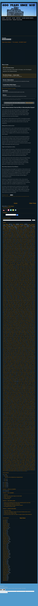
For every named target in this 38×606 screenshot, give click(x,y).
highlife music (25, 418)
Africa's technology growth (26, 271)
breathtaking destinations (6, 387)
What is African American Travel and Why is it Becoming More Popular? (18, 107)
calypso (34, 387)
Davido (25, 326)
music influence (25, 435)
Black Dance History (29, 301)
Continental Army (28, 323)
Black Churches (10, 301)
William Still (16, 379)
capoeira (5, 388)
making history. (12, 432)
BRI (26, 299)
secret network (5, 449)
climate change (28, 389)
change (29, 388)
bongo (15, 386)
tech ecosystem (17, 262)
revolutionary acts (5, 447)
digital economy (13, 399)
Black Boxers (5, 301)
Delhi (33, 326)
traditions (33, 464)
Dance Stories (5, 326)
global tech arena (26, 415)
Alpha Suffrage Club (27, 293)
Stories (33, 370)
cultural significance (6, 257)
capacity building (32, 255)
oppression (9, 437)
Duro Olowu (16, 330)
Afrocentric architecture (31, 292)
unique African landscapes (28, 467)
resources (32, 446)
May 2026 (4, 521)
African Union (14, 278)
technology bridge (32, 461)
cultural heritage (19, 229)
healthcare (26, 417)
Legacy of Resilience (31, 352)
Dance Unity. (9, 326)
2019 (5, 486)
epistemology (13, 407)
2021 (5, 483)
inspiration (21, 425)
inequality (7, 423)
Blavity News (13, 228)
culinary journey (33, 395)
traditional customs (9, 464)
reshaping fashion (5, 446)
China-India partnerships (21, 320)
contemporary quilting (18, 393)
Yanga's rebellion (32, 379)
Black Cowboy (15, 301)
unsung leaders (20, 468)
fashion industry (33, 240)
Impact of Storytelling (17, 342)
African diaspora (27, 228)
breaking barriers (26, 255)
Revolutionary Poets (21, 365)
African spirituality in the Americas (29, 285)
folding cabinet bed (27, 410)
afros (4, 382)
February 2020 (5, 566)
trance (4, 465)
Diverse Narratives (23, 328)
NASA (4, 358)
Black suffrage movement (12, 312)
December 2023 (5, 523)
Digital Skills (18, 328)
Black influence (9, 309)
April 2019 (4, 579)
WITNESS (13, 378)
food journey (7, 411)
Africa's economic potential (16, 270)
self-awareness (23, 449)
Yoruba (30, 254)
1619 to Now (19, 266)
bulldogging (23, 387)
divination (26, 401)
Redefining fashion (22, 364)
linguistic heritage (8, 431)
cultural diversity (32, 396)
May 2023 (4, 532)
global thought (32, 415)
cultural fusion (28, 230)
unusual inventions (31, 468)
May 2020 (4, 562)
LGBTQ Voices (14, 351)
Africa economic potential (21, 268)
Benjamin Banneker (12, 300)
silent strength (22, 451)
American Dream (25, 294)
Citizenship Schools (23, 321)
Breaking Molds (29, 314)
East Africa (20, 330)
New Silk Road (27, 359)
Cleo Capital (8, 322)
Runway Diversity (32, 366)
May (5, 479)
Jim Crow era (12, 349)
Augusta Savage (17, 299)
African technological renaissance (24, 286)
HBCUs (21, 338)
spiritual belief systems (15, 454)
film (29, 409)
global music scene (8, 415)
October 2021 (5, 540)
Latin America (27, 251)
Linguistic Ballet (12, 353)
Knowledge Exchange (21, 251)
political (10, 440)
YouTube (33, 227)
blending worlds (5, 386)
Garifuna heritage (5, 335)
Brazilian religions (17, 314)
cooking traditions (31, 393)
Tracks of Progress (9, 374)
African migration (20, 284)
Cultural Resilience (24, 247)
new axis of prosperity (17, 436)
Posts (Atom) (11, 206)
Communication (32, 322)
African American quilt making (22, 243)
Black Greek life (30, 302)
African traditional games (11, 287)
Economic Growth (13, 231)
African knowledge (9, 284)
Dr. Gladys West (21, 329)
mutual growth (30, 435)
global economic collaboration (8, 414)
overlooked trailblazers (16, 438)
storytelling (4, 262)
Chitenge (10, 321)
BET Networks (7, 228)
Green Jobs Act (8, 337)
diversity (24, 234)
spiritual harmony (27, 454)
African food (8, 283)
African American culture (28, 233)
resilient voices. (28, 446)
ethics (10, 408)
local (21, 431)
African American (5, 243)
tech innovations (5, 459)
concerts (22, 392)
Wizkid (20, 379)
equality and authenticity (26, 407)
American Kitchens (7, 295)
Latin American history (12, 352)
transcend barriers (8, 465)
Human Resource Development (11, 341)
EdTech (4, 331)
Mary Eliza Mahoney (11, 355)
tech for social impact (20, 458)
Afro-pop (21, 292)
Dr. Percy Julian (5, 330)
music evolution (19, 435)
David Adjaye (21, 326)
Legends (4, 353)
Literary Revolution (23, 353)
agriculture (8, 382)
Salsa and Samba (20, 367)
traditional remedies (22, 464)
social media (20, 452)
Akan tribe (8, 293)
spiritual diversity (21, 454)
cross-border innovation (13, 395)
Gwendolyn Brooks (15, 338)
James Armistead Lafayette (7, 348)
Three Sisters (24, 373)
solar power (9, 453)
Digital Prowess (5, 328)
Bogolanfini (5, 314)
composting (18, 392)
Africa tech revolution (29, 268)
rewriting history (19, 447)
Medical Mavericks (9, 356)
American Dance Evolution (18, 294)
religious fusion (23, 445)
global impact (14, 259)
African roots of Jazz (21, 285)
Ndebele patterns (22, 359)
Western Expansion (29, 378)
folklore (32, 410)
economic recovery (23, 240)
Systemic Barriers (5, 372)
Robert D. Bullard (8, 366)
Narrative (15, 358)
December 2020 (5, 553)
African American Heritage (17, 272)
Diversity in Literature (9, 248)
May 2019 (4, 577)
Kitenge (31, 350)
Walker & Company (18, 378)
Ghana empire (17, 335)
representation (33, 241)
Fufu (15, 334)
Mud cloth (26, 357)
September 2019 (6, 572)
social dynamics (10, 452)
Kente (25, 350)
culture (21, 234)
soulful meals (24, 453)
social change (20, 261)
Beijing (8, 300)
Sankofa (28, 367)
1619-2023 (23, 266)
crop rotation (30, 394)
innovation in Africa (8, 425)
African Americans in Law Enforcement (21, 276)
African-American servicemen (28, 288)
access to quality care (25, 380)
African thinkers (5, 287)
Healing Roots (32, 338)
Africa (23, 228)
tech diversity (9, 458)
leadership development (32, 429)
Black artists (11, 306)
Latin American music (9, 252)
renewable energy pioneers (30, 445)
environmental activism (19, 406)
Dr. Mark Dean (32, 329)
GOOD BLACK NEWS (20, 334)
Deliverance (6, 494)
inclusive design (22, 421)
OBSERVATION (32, 232)
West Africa (22, 254)
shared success (5, 451)
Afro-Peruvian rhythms (13, 291)
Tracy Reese (14, 374)
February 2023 (5, 536)
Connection (23, 323)
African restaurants (14, 285)
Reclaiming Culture (28, 363)
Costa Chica (33, 323)
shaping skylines (20, 450)
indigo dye (25, 422)
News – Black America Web (9, 227)
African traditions (18, 287)
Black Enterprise (31, 224)
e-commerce (10, 402)
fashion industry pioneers (9, 409)
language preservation (23, 428)
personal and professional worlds (8, 439)
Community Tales (11, 323)
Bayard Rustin (30, 299)
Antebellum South (8, 297)
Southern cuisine (23, 236)
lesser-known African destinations (14, 430)
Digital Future (20, 327)
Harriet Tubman (27, 249)
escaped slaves (6, 408)
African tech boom (16, 286)
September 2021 (6, 541)
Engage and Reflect (26, 331)
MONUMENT (27, 252)
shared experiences (9, 261)
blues (22, 255)
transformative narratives (27, 465)
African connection (18, 279)
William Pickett (12, 379)
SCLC (11, 367)
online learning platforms (31, 436)
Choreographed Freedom (16, 321)
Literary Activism (18, 353)
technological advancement (7, 460)
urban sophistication (31, 469)
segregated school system (16, 449)
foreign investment (18, 411)
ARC (5, 231)
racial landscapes (8, 444)
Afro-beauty (19, 291)
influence (33, 259)
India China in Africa (24, 343)
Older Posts (32, 203)
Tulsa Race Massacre (11, 254)
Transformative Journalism (31, 374)
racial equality (28, 241)
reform (8, 445)
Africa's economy (32, 270)
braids (21, 386)
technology (27, 461)
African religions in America (6, 285)
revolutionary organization (12, 447)
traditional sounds (28, 464)
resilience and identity (12, 446)
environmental (13, 406)
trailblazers (4, 263)
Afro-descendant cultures (25, 291)
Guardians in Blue (21, 337)
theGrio (22, 224)
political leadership (15, 440)
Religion (27, 364)
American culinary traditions (27, 295)
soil (6, 453)
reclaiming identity (31, 444)
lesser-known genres (22, 430)
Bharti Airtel (22, 300)
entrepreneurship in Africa (6, 406)
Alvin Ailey (32, 293)
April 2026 (4, 522)
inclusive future (27, 421)
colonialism (8, 256)
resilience (19, 228)
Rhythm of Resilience (29, 365)
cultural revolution (32, 256)
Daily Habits (29, 247)
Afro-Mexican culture (31, 290)
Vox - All (31, 226)
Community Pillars (5, 323)
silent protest (16, 451)
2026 (5, 474)
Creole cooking (12, 324)
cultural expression (20, 256)
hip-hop (29, 418)
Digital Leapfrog (32, 327)
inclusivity (15, 241)
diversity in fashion (5, 258)
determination (12, 257)
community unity (8, 392)
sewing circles (10, 450)
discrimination (23, 400)
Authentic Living (22, 299)
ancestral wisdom (31, 382)
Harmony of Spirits (25, 338)
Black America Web (20, 227)
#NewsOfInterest (17, 225)
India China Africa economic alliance (15, 343)
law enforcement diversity (15, 429)
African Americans (12, 276)
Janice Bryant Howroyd (21, 348)
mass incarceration (25, 432)
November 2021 (5, 539)
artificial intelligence (12, 255)
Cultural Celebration (29, 324)
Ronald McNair (27, 366)
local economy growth (26, 431)
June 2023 (4, 531)
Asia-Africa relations (26, 298)
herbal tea (30, 417)
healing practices (22, 417)
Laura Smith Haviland (19, 352)
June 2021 (4, 545)
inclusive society (21, 422)
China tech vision (10, 319)
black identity (16, 385)
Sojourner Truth (9, 234)
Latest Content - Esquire (22, 226)
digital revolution (26, 257)
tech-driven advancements (25, 459)
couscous (4, 394)
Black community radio (11, 307)
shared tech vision (11, 451)
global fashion (29, 414)
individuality (29, 422)
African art (13, 244)
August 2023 (5, 528)
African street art (10, 286)
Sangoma (24, 367)
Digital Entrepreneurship (13, 327)
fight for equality (6, 241)
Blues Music (28, 313)
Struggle (13, 371)
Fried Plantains (11, 334)
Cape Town (18, 316)
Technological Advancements (26, 372)
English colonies (32, 331)
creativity (21, 394)
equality (29, 240)
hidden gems (23, 259)
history (15, 229)
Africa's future (32, 242)
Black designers (26, 307)
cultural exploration (18, 196)
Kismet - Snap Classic (7, 497)
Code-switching (13, 322)
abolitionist (11, 380)
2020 (5, 485)
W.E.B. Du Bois (17, 254)
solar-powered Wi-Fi (15, 453)
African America (10, 272)
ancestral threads (25, 382)
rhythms (32, 447)
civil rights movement (22, 230)
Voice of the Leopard (7, 510)
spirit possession (8, 454)
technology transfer (6, 229)
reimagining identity (16, 445)
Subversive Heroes (17, 371)
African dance (18, 244)
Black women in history (20, 312)
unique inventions (8, 468)
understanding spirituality (20, 467)
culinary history (28, 395)
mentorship (19, 241)
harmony (17, 417)
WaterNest (23, 378)
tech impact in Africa (27, 458)
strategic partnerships (10, 262)
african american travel (12, 196)
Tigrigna (28, 373)
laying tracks (22, 429)
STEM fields (14, 367)
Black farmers (9, 308)
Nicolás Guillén (26, 360)
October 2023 (5, 526)
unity (17, 242)
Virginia (31, 377)
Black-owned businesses (23, 313)
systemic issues (23, 457)
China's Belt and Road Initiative (18, 319)
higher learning (20, 418)
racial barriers (8, 443)
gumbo (8, 417)
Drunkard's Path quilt (11, 330)
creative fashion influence (15, 394)
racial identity (30, 443)
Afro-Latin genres (10, 290)
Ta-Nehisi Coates (11, 372)
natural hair (6, 436)
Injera (11, 251)
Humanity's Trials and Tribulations (21, 341)
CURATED (8, 225)
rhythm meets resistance (26, 447)
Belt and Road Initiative (22, 235)
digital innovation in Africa (28, 399)
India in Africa (25, 345)
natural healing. (11, 436)
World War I (23, 379)
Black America (15, 232)
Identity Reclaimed (10, 342)
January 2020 (5, 567)
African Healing (30, 243)
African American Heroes (25, 272)
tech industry (32, 458)
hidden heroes (11, 241)
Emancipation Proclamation (25, 248)
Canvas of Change (5, 316)
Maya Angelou (24, 355)
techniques (32, 459)
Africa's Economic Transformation (14, 269)
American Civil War (5, 294)
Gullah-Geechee (19, 249)
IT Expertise (28, 341)
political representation (29, 440)
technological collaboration (16, 460)
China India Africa (13, 247)
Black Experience (14, 302)
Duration (19, 248)
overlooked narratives (9, 438)
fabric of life (20, 408)
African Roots (27, 277)
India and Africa (30, 344)
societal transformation (27, 452)
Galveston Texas (26, 334)
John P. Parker (28, 349)
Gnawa (15, 336)
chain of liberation (18, 388)
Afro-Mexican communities (24, 290)
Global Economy (26, 232)
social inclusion (15, 452)
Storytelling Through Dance (6, 371)
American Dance (11, 294)
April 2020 (4, 563)
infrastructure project (17, 424)
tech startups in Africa (17, 459)
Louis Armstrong (22, 252)
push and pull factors (15, 442)
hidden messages (8, 418)
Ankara (4, 297)
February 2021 (5, 550)
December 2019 (5, 568)
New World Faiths (32, 359)
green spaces (17, 416)
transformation (14, 465)
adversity (7, 255)
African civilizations (5, 279)
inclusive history (9, 422)
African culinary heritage (26, 279)
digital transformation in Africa (16, 400)
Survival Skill (23, 371)
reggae (11, 445)
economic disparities (7, 403)
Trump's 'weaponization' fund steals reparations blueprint (13, 505)
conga (25, 392)
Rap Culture (22, 363)
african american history (14, 230)
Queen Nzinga (17, 363)
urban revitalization (24, 469)
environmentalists (8, 407)
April (6, 480)
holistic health (28, 259)
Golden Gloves (19, 336)
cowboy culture (9, 394)
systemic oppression (29, 457)
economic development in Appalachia (30, 402)
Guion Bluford (27, 337)
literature (18, 431)
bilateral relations (25, 384)
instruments (32, 425)
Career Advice (27, 316)
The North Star (19, 373)
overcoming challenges (28, 437)
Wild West (26, 254)
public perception (8, 442)
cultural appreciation (13, 256)
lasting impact (9, 429)
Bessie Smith (18, 300)
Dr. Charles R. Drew (15, 329)
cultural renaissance (26, 256)
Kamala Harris (10, 350)
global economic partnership (16, 414)
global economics (24, 414)
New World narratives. (7, 360)
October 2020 (5, 555)
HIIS (23, 249)
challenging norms (24, 388)
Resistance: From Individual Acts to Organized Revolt (14, 477)
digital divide (21, 257)
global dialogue (28, 413)
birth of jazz (30, 384)
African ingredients (29, 283)
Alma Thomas (22, 293)
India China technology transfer (23, 344)
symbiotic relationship (9, 457)
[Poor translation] (3, 590)
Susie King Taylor (28, 371)
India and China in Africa (10, 345)
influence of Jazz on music (20, 423)
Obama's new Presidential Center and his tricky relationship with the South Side (17, 502)
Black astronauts (16, 306)
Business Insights (24, 315)
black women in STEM (31, 385)
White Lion (7, 379)
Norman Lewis (30, 360)
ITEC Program (5, 342)
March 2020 (5, 564)
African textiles (32, 286)
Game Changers (32, 248)
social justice (15, 233)
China (11, 229)
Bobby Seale (33, 313)
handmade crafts (13, 417)
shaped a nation (15, 450)
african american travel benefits (31, 381)
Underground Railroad (30, 236)
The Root (5, 224)
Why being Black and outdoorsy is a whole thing (12, 503)
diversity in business (15, 401)
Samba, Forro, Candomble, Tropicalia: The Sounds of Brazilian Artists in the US (17, 511)
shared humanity (31, 450)
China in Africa (5, 319)
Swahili (33, 371)
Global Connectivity (29, 335)
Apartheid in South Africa (22, 297)
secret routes (10, 449)
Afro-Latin (5, 290)
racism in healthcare (19, 444)
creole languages (25, 394)
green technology (23, 416)
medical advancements (32, 432)
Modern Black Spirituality (9, 357)
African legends (15, 284)
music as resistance (13, 435)
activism (30, 380)
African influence (29, 244)
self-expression (28, 449)
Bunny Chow (15, 315)
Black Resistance (11, 305)
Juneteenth (32, 349)
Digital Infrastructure (25, 327)
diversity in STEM (31, 257)
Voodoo (5, 378)
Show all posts (29, 102)
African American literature (12, 243)
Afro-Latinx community (16, 290)
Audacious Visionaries (11, 299)
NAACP (30, 357)
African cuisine (29, 234)
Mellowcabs (15, 356)
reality (23, 444)
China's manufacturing (13, 320)
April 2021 (4, 548)
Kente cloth (15, 251)
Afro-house (17, 292)
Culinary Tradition (23, 324)
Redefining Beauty (9, 364)
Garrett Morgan (11, 335)
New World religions (13, 360)
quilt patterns (25, 442)
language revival (29, 428)
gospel (4, 416)
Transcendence (25, 374)
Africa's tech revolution (19, 271)
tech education (14, 458)
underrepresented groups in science (11, 467)
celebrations (13, 388)
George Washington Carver (31, 235)
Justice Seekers (5, 350)
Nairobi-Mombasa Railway (9, 358)
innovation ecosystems (28, 424)
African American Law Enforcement (20, 273)
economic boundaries (21, 402)
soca (31, 451)
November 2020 (5, 554)
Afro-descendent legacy (11, 292)
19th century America (29, 266)
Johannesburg (23, 349)
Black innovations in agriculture (22, 309)
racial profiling (13, 444)
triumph (15, 242)
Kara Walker (15, 350)
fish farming (8, 410)
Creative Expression (6, 324)
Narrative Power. (20, 358)
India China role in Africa (31, 343)
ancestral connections (14, 382)
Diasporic (7, 327)
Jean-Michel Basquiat (32, 348)
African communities (12, 279)
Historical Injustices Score (11, 250)
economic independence (30, 403)
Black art (8, 306)
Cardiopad (22, 316)
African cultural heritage (18, 280)
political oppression (21, 440)
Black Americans (32, 300)
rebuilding (27, 444)
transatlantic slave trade (7, 232)
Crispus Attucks (18, 324)
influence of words (27, 423)
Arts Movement (21, 298)
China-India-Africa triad (28, 320)
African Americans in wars (31, 276)
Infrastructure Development (8, 236)
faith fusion (24, 408)
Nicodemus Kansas (19, 360)
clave (19, 389)
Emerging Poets (12, 331)
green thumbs (29, 416)
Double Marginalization (8, 329)
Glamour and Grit (22, 335)
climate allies (22, 389)
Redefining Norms (15, 364)
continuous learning (25, 393)
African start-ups (5, 286)
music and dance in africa (6, 435)
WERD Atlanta (9, 378)
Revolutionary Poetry (15, 365)
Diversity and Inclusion (30, 328)
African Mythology (14, 277)
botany (18, 386)
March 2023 (5, 535)
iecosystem (4, 421)
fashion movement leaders (18, 409)
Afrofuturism (4, 293)
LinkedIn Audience (16, 252)
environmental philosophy (26, 406)
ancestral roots (20, 382)
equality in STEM (32, 407)
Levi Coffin (7, 353)
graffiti (13, 416)
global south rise (20, 415)
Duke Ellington (15, 248)
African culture (24, 280)
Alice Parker (17, 293)
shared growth (15, 261)
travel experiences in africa (25, 196)
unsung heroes (22, 242)
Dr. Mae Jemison (26, 329)
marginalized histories (18, 432)
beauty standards (18, 255)
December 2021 (5, 537)
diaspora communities (7, 399)
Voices (34, 377)
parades (21, 438)
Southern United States (6, 370)
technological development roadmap (12, 461)
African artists (32, 278)
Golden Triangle (24, 336)
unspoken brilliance (14, 468)
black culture (8, 240)
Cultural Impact (18, 247)
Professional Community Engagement (8, 363)
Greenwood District (5, 249)
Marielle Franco (32, 252)
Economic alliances (31, 330)
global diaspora (33, 413)
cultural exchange (17, 240)
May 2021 (4, 546)
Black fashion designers (15, 308)
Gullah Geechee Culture (12, 249)
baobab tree (14, 384)
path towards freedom (32, 438)
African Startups (9, 278)
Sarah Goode (32, 367)
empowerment (33, 231)
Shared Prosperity (16, 236)
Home (15, 203)
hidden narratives (14, 418)
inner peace (22, 424)
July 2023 (4, 530)
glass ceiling (5, 413)
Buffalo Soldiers (10, 315)
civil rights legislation (14, 389)
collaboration (6, 233)
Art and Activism (9, 298)
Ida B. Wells (24, 250)
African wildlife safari (24, 287)
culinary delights (22, 395)
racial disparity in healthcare (24, 443)
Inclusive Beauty (23, 342)
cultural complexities (26, 396)
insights (17, 425)
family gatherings (29, 408)
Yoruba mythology (6, 380)
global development (22, 413)
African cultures (30, 280)
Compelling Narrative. (18, 323)
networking (23, 241)
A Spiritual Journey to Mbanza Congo (10, 513)
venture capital (15, 263)
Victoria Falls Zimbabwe (21, 377)
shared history (26, 450)
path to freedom (26, 438)
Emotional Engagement (19, 331)
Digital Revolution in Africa (11, 328)
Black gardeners (30, 308)
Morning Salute (22, 357)
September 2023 (6, 527)
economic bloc (15, 402)
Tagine (15, 372)
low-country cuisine (32, 431)
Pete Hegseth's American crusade (9, 506)
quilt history (20, 442)
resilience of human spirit (20, 446)
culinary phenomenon (14, 396)
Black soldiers (6, 312)
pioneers (34, 439)
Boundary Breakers (11, 314)
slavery (5, 242)
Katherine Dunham (20, 350)
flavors (16, 410)
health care (18, 259)
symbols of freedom (16, 457)
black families (11, 385)
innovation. (13, 425)
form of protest (24, 411)
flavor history (12, 410)
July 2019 (4, 575)
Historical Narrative (18, 250)
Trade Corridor (19, 374)
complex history (14, 392)
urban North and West (13, 469)
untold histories (26, 468)
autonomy (5, 384)
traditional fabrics (16, 464)
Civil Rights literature (30, 321)
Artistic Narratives (15, 298)
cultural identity (15, 234)
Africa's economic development (24, 269)
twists (25, 466)
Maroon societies (5, 355)
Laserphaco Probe (23, 351)
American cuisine (20, 295)
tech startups (11, 459)
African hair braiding (14, 283)
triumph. (23, 466)
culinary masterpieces (7, 396)
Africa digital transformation (12, 268)
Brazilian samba (23, 314)
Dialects (4, 327)
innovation (33, 230)
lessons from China (29, 430)
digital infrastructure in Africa (20, 399)
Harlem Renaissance (20, 231)
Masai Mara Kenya (18, 355)
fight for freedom (25, 409)
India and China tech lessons (19, 345)
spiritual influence (32, 454)
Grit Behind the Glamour (14, 337)
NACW (33, 357)
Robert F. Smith (14, 366)
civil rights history (8, 389)
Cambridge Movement (31, 315)
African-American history (19, 288)
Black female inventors (23, 308)
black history (12, 240)
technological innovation (23, 262)
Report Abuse (22, 518)
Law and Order (25, 352)
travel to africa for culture (17, 466)
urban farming (19, 469)
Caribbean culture (32, 316)
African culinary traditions (10, 280)
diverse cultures (28, 400)
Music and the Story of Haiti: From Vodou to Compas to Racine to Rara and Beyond (18, 514)
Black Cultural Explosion (22, 301)
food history (24, 258)
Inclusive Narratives (29, 342)
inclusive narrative (14, 422)
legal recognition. (6, 430)
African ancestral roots (20, 278)
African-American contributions (10, 288)
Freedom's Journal (5, 334)
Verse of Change (15, 377)
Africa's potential (6, 271)
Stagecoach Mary (28, 370)
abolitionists (15, 380)
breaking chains (25, 386)
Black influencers (14, 309)
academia (19, 380)
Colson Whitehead (19, 322)
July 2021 (4, 544)
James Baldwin (14, 348)
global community (8, 259)
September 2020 (6, 557)
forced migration (12, 411)
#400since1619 (20, 233)
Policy (25, 225)
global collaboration (11, 413)
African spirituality (8, 235)
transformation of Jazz (19, 465)
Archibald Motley (29, 297)
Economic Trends (25, 330)
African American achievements (30, 273)
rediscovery (4, 445)
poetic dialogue (6, 440)
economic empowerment (14, 403)
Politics (12, 226)
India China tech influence (6, 344)
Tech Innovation (19, 372)
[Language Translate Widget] (6, 39)
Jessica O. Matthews (7, 349)
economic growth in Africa (22, 403)
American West (15, 235)
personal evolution (16, 439)
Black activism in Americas (25, 305)
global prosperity (15, 415)
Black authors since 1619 (23, 306)
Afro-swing (24, 292)
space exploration (29, 453)
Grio (14, 224)
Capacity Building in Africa (12, 316)
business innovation (29, 387)
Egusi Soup (7, 331)
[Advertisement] (19, 28)
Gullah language (9, 338)
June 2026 (4, 519)
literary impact (14, 431)
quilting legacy (30, 442)
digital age (16, 257)
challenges (4, 256)
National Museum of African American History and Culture (10, 359)
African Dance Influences (7, 277)
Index (27, 250)
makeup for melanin (6, 432)
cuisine (18, 395)
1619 (15, 266)
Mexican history (20, 356)
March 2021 (5, 549)
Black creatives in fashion (18, 307)
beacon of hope (19, 384)
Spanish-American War (14, 370)
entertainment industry (12, 258)
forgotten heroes (29, 258)
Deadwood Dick (29, 326)
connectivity (28, 392)
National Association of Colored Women (28, 358)
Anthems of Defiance (15, 297)
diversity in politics (21, 401)
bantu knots (9, 384)
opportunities (4, 437)
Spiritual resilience (21, 370)
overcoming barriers (21, 437)
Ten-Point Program (13, 373)
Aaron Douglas (27, 242)
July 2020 (4, 559)
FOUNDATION (20, 232)
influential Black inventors (9, 424)
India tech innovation (31, 345)
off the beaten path (24, 436)
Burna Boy (19, 315)
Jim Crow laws (18, 349)
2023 (5, 482)
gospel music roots (8, 416)
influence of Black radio (12, 423)
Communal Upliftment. (26, 322)
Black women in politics (27, 312)
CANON (8, 231)
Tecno (9, 373)
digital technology (8, 400)
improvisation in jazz (10, 421)
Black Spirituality (17, 305)
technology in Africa (31, 262)
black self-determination (23, 385)
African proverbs (32, 284)
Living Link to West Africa (30, 353)
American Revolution (14, 295)
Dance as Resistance (15, 326)
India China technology (14, 344)
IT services (32, 341)
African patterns (26, 284)
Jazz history (26, 348)
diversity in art (9, 401)
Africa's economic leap (9, 270)
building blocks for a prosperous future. (16, 387)
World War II (27, 379)
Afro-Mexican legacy (6, 291)
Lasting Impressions (29, 351)
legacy (10, 233)
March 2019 (5, 580)
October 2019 (5, 571)
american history (26, 231)
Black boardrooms (30, 306)
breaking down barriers (31, 386)
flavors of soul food (20, 410)
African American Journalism (11, 273)
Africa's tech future (12, 271)
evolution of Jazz (14, 408)
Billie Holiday (27, 300)
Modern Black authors (16, 357)
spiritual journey (32, 261)
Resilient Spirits (9, 365)
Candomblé (8, 247)
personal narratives (29, 439)
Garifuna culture (32, 334)
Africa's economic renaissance (25, 270)
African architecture (26, 278)
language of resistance (15, 428)
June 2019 (4, 576)
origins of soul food (14, 437)
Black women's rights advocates (14, 313)
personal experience (22, 439)
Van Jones (10, 377)
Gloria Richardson (10, 336)
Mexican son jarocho (26, 356)
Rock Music (18, 366)
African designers (24, 244)
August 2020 (5, 558)
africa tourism (6, 196)
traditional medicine (9, 242)
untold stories (10, 263)
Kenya (28, 350)
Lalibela (18, 351)
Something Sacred (7, 498)
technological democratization (26, 460)
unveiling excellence (5, 469)
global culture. (16, 413)
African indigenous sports (21, 283)
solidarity (20, 453)
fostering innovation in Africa (30, 411)
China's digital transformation (28, 319)
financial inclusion (19, 258)
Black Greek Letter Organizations (22, 302)
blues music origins (10, 386)
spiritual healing (26, 261)
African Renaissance (21, 277)
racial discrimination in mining (15, 443)
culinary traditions (20, 396)
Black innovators (30, 309)
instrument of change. (27, 425)
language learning (9, 428)
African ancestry (9, 244)
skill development (27, 451)
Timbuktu (31, 373)
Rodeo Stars (22, 366)
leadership (26, 429)
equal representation (19, 407)
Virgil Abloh (27, 377)
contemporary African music (10, 393)
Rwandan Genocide (6, 367)
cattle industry (9, 388)
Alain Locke (12, 293)
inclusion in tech (16, 421)
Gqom (28, 336)
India (33, 228)
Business (28, 227)
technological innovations (21, 461)
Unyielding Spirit (5, 377)
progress (4, 442)
